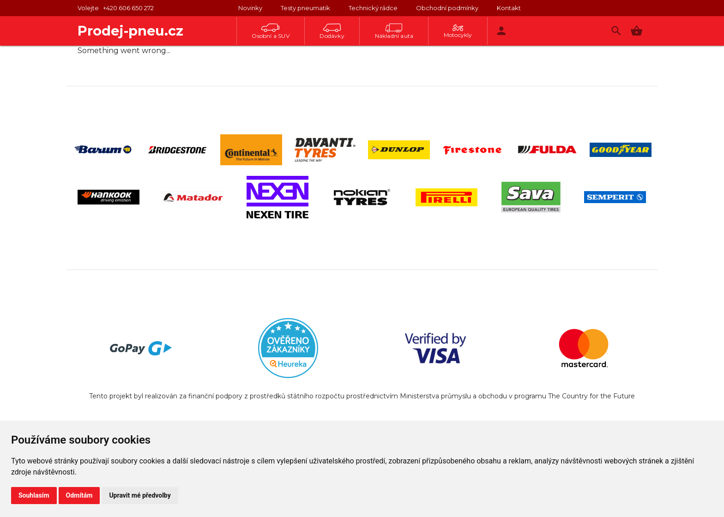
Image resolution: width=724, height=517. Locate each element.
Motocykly (458, 31)
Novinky (250, 8)
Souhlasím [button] (33, 495)
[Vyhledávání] (616, 31)
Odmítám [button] (79, 495)
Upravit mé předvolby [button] (139, 495)
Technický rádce (373, 8)
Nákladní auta (394, 31)
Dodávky (332, 31)
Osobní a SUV (270, 31)
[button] (636, 31)
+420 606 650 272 (128, 8)
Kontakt (509, 8)
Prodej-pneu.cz (130, 31)
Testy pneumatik (305, 8)
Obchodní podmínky (447, 8)
